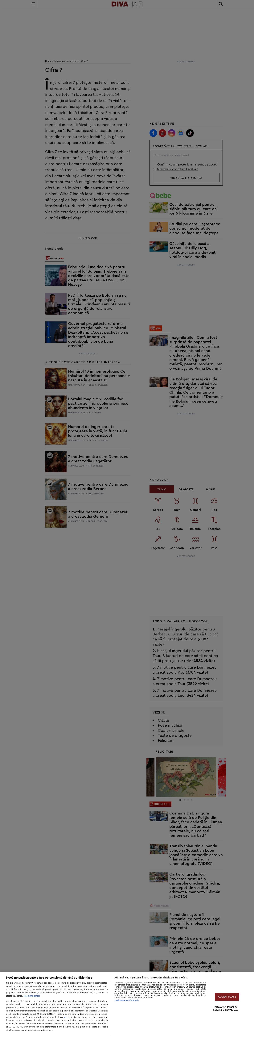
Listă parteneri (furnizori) (126, 1000)
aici (66, 1017)
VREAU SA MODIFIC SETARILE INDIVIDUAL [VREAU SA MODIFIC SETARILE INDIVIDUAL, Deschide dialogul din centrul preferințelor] (225, 1008)
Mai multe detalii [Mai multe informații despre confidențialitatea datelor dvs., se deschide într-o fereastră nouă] (32, 996)
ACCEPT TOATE (227, 997)
